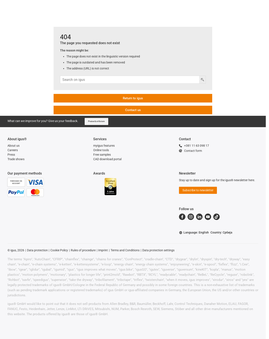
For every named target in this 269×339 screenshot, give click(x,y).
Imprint (103, 250)
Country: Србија (221, 232)
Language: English (194, 232)
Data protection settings (158, 250)
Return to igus (133, 98)
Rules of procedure (83, 250)
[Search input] (129, 79)
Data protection (37, 250)
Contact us (133, 110)
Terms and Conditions (125, 250)
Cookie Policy (59, 250)
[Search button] (202, 79)
